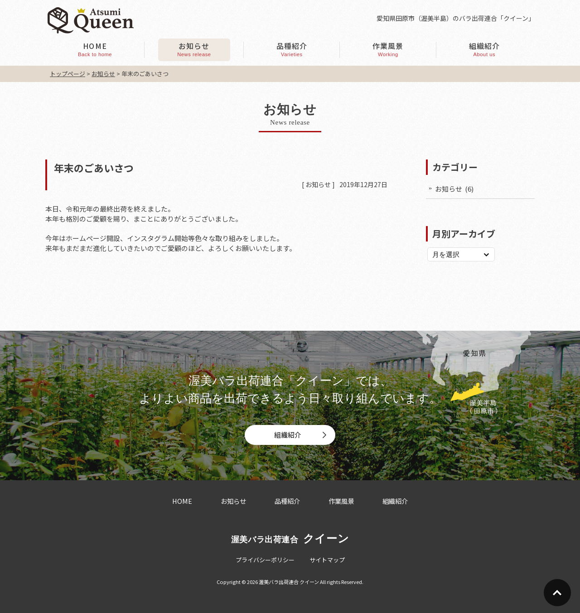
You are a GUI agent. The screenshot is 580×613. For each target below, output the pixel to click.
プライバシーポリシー (265, 559)
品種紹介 (287, 501)
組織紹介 (287, 434)
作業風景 (341, 501)
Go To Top (557, 592)
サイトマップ (327, 559)
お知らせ (318, 184)
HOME (182, 501)
